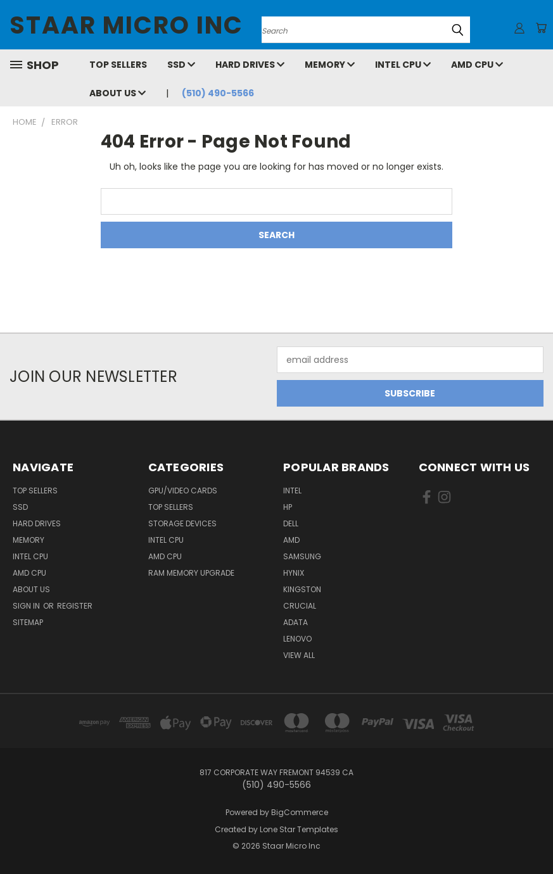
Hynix (293, 572)
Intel (292, 490)
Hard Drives (249, 64)
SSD (181, 64)
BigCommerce (299, 812)
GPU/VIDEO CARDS (182, 490)
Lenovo (297, 638)
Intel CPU (403, 64)
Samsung (302, 556)
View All (299, 655)
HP (287, 507)
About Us (117, 93)
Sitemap (28, 622)
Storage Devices (182, 523)
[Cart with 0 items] (540, 28)
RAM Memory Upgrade (191, 572)
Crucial (299, 605)
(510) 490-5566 (218, 93)
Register (74, 605)
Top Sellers (118, 64)
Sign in (27, 605)
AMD (291, 540)
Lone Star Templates (299, 829)
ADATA (295, 622)
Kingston (302, 589)
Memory (330, 64)
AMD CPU (477, 64)
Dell (290, 523)
